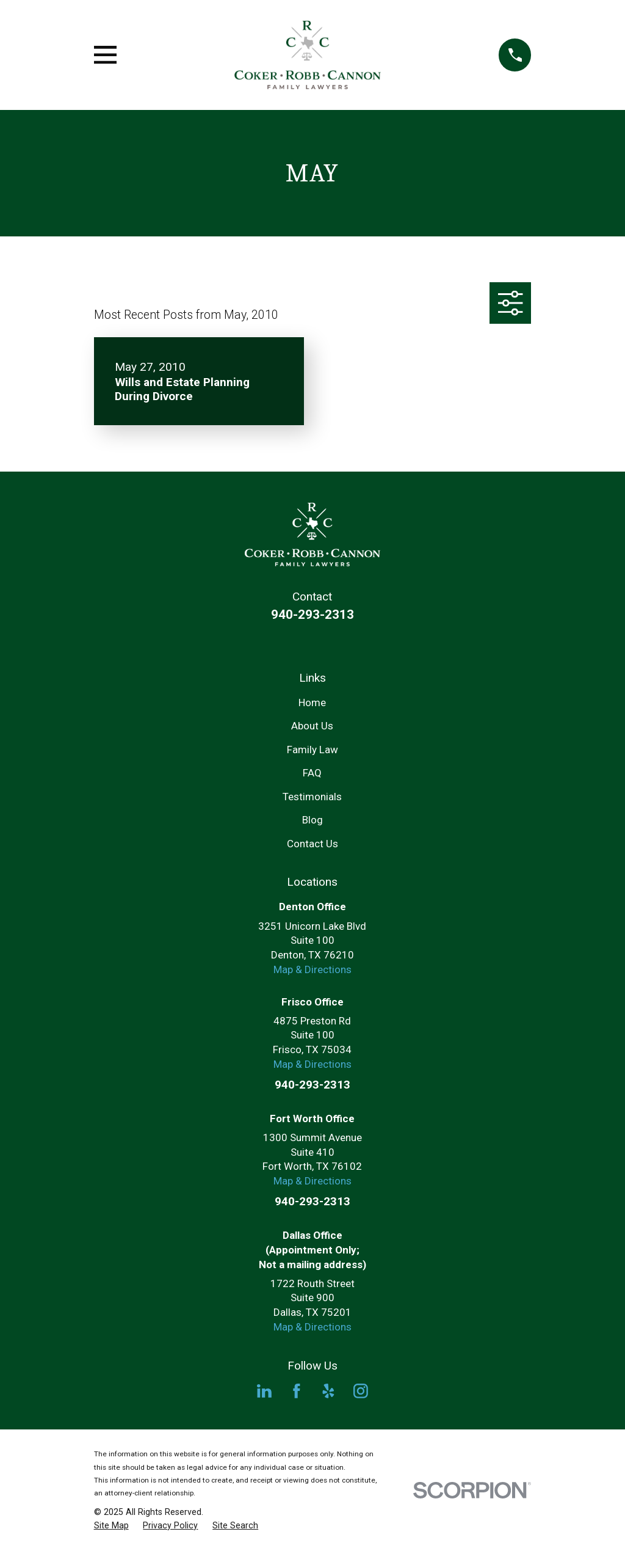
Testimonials (312, 796)
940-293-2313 (312, 614)
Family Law (312, 749)
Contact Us (312, 844)
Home (312, 702)
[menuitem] (111, 1526)
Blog (312, 820)
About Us (312, 726)
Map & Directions (312, 969)
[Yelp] (328, 1391)
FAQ (312, 773)
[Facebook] (296, 1391)
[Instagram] (360, 1391)
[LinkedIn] (264, 1391)
